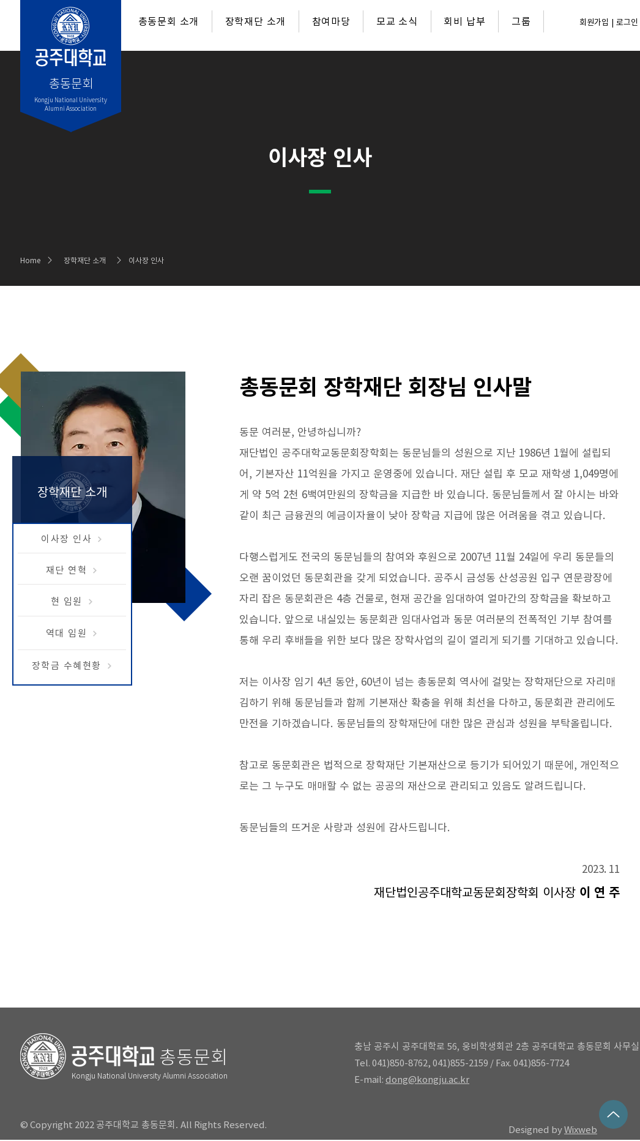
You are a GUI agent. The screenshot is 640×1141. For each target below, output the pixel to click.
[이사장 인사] (72, 539)
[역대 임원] (72, 633)
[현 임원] (72, 601)
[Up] (613, 1114)
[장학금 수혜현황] (72, 666)
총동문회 (193, 1057)
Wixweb (580, 1129)
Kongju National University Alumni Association (150, 1075)
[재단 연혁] (72, 570)
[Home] (34, 260)
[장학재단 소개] (96, 260)
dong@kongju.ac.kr (427, 1079)
